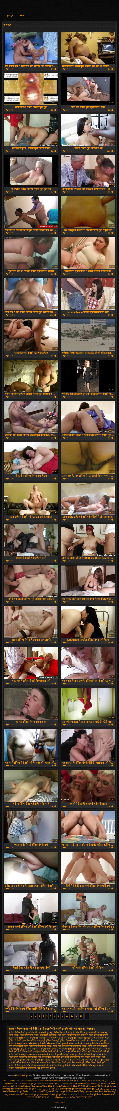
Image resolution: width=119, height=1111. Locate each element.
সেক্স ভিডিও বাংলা (93, 1081)
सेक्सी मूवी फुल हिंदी (58, 1094)
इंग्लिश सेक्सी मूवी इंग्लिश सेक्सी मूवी (81, 1046)
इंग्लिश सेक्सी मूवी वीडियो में (93, 1049)
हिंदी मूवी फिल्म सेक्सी (89, 1086)
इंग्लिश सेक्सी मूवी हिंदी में (32, 1051)
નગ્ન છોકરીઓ (45, 1094)
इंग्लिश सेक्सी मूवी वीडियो (72, 1049)
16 (81, 1015)
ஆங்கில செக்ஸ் (79, 1081)
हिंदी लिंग (26, 1091)
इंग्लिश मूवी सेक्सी (101, 1035)
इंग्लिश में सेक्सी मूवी (17, 1040)
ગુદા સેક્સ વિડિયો (53, 1097)
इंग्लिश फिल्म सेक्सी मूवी (23, 1035)
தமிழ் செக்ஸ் (88, 1091)
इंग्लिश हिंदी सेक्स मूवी (17, 1054)
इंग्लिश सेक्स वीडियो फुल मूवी (57, 1043)
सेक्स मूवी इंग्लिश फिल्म (23, 1057)
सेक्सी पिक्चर (8, 1084)
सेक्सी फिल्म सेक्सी (19, 1084)
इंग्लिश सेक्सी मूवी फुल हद (51, 1049)
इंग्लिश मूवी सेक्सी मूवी (58, 1038)
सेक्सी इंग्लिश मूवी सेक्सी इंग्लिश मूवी (29, 1060)
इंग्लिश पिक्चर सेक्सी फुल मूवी (41, 1032)
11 (72, 1015)
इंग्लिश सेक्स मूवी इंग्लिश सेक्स (58, 1040)
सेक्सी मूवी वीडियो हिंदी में (73, 1086)
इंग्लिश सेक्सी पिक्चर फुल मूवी (81, 1043)
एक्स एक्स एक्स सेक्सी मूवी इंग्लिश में (41, 1054)
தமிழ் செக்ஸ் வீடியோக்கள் (66, 1084)
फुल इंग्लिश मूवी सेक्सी (65, 1054)
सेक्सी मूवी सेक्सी (16, 1086)
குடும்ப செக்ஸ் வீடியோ (14, 1081)
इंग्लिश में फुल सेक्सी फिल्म (98, 1038)
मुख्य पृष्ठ (10, 16)
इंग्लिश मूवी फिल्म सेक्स (61, 1035)
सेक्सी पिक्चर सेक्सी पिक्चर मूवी (105, 1091)
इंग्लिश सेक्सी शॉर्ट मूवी (101, 1051)
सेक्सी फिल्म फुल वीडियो (84, 1097)
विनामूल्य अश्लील (100, 1084)
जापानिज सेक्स (88, 1094)
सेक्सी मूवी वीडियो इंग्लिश (47, 1065)
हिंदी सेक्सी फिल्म (13, 1089)
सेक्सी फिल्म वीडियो (46, 1086)
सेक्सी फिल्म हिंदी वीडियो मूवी (84, 1089)
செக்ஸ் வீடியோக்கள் (73, 1094)
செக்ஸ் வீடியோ (30, 1081)
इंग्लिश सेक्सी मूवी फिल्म (30, 1049)
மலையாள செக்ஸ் (67, 1097)
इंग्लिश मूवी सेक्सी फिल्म (39, 1038)
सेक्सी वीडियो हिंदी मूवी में (27, 1089)
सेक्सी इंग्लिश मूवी (62, 1057)
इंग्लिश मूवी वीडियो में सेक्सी (82, 1035)
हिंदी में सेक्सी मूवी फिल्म (105, 1086)
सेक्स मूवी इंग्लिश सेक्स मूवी (44, 1057)
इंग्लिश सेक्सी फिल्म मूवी (22, 1046)
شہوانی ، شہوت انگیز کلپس (106, 1089)
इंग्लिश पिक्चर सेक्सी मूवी (64, 1032)
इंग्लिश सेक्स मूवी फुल (98, 1040)
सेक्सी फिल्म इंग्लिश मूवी (94, 1060)
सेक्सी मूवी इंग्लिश (69, 1062)
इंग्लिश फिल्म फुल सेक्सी (84, 1032)
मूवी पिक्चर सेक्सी (100, 1094)
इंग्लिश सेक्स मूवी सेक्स (18, 1043)
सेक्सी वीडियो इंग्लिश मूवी (86, 1065)
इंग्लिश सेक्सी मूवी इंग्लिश (57, 1046)
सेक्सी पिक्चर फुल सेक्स (86, 1084)
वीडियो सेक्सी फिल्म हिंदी (30, 1086)
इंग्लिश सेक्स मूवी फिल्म (79, 1040)
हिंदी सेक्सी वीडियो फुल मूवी (30, 1094)
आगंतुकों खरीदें (59, 1102)
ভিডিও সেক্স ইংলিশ (45, 1081)
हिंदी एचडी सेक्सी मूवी (67, 1089)
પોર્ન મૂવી (62, 1091)
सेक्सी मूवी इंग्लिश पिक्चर (86, 1062)
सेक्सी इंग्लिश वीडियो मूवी (54, 1060)
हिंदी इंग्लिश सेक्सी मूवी (27, 1068)
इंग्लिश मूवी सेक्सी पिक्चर (19, 1038)
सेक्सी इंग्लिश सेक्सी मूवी (74, 1060)
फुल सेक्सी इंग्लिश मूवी (84, 1054)
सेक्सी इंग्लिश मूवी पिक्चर (80, 1057)
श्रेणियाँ (21, 16)
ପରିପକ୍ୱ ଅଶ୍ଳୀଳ (47, 1084)
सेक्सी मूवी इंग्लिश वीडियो (26, 1065)
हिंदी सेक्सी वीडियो (59, 1086)
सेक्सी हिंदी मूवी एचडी (33, 1084)
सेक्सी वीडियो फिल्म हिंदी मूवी (12, 1091)
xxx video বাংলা (35, 1091)
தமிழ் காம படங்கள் (12, 1094)
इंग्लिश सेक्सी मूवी (39, 1046)
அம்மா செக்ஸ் (43, 1089)
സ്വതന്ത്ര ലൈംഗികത (62, 1081)
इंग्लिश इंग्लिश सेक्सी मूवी (19, 1032)
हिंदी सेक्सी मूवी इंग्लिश (46, 1068)
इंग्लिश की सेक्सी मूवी (21, 1075)
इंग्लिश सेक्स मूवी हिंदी (36, 1043)
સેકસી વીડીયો (54, 1089)
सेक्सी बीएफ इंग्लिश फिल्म (50, 1062)
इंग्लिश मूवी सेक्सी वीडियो (78, 1038)
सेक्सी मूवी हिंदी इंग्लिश (67, 1065)
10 (67, 1015)
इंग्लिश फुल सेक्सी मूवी (43, 1035)
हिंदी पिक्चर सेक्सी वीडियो (74, 1091)
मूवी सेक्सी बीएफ (40, 1097)
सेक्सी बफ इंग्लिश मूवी (31, 1062)
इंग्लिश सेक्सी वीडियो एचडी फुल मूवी (56, 1051)
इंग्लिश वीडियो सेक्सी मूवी (35, 1040)
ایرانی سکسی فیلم (108, 1081)
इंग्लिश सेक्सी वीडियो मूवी (81, 1051)
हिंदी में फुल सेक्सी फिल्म (50, 1091)
